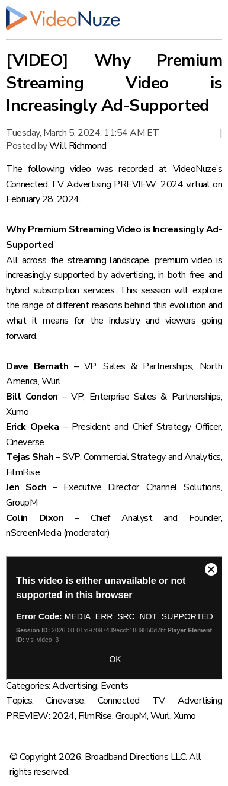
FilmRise (95, 716)
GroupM (131, 716)
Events (115, 685)
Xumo (185, 716)
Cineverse (65, 700)
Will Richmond (78, 145)
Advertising (74, 685)
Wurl (160, 716)
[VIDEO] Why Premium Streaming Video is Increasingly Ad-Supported (114, 83)
